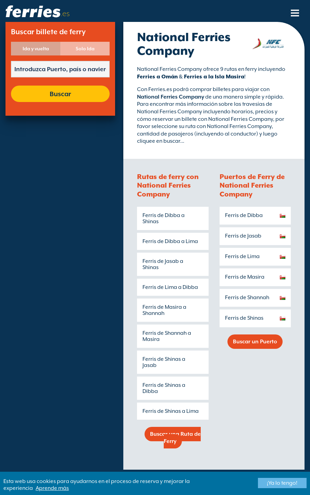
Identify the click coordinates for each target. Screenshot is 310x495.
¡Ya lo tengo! (282, 483)
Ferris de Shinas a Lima (170, 411)
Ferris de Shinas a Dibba (163, 388)
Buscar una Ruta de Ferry (175, 437)
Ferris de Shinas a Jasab (163, 362)
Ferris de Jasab (243, 236)
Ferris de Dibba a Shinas (163, 218)
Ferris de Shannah (247, 297)
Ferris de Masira (244, 277)
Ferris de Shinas (244, 318)
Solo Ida (85, 48)
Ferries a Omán (157, 77)
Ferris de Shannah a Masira (166, 336)
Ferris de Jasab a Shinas (162, 264)
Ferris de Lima (242, 256)
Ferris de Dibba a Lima (170, 241)
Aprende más (52, 488)
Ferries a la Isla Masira (214, 77)
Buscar (60, 94)
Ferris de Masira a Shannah (164, 310)
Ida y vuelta (36, 48)
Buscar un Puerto (255, 342)
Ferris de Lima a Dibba (170, 287)
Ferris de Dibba (244, 215)
